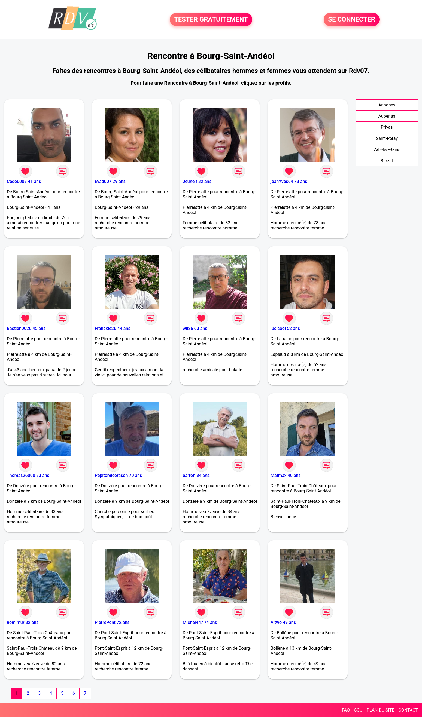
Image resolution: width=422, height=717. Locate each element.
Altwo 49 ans (283, 622)
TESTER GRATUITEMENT (211, 19)
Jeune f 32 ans (197, 181)
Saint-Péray (387, 138)
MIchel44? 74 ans (200, 622)
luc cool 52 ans (285, 328)
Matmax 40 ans (285, 475)
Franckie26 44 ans (112, 328)
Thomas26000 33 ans (28, 475)
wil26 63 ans (195, 328)
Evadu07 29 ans (110, 181)
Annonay (386, 105)
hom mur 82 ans (22, 622)
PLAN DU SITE (380, 710)
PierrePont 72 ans (112, 622)
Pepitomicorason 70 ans (118, 475)
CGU (358, 710)
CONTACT (408, 710)
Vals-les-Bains (386, 149)
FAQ (346, 710)
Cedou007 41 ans (24, 181)
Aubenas (386, 116)
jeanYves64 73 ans (289, 181)
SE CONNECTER (351, 19)
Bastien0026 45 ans (26, 328)
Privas (387, 127)
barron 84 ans (196, 475)
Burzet (387, 160)
